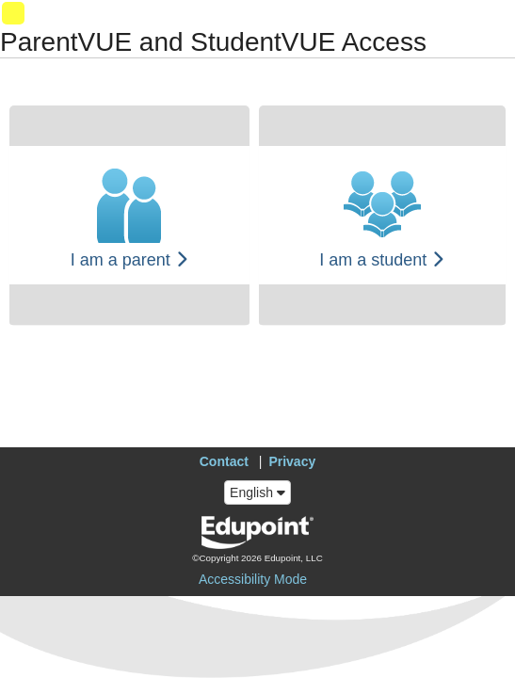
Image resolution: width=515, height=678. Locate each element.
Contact (224, 461)
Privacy (291, 461)
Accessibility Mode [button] (253, 579)
